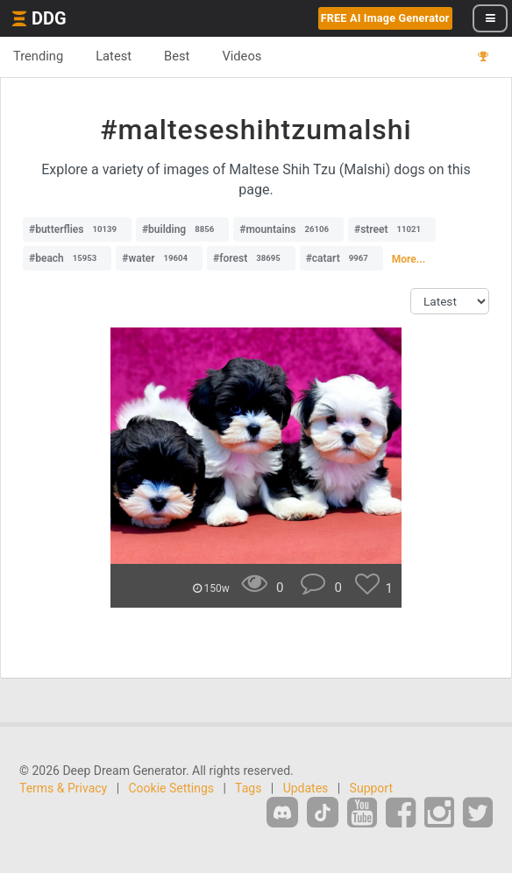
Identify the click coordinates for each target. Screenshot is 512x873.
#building (182, 229)
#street (392, 229)
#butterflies (77, 229)
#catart (341, 258)
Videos (241, 56)
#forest (251, 258)
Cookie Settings (172, 788)
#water (159, 258)
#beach (67, 258)
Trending (38, 56)
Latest (114, 56)
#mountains (288, 229)
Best (176, 56)
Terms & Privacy (63, 788)
